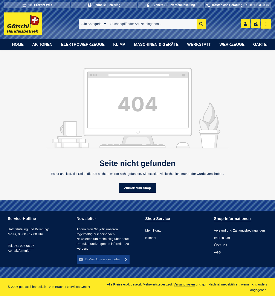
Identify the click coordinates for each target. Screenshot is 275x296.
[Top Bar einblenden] (266, 24)
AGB (217, 252)
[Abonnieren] (126, 259)
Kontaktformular (19, 250)
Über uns (220, 245)
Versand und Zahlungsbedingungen (239, 230)
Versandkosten (184, 284)
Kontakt (150, 238)
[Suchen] (200, 24)
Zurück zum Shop (137, 188)
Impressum (222, 238)
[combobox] (151, 24)
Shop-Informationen (232, 219)
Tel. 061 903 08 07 (21, 246)
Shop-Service (157, 219)
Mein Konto (153, 230)
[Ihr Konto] (245, 24)
